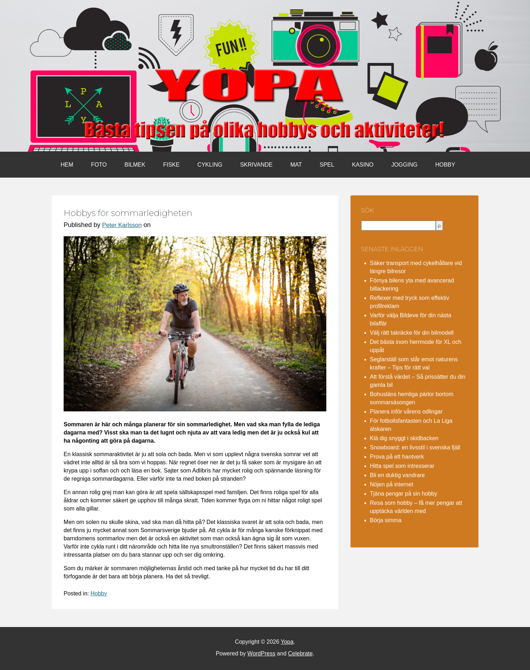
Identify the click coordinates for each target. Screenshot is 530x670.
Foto (99, 165)
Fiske (171, 165)
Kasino (362, 165)
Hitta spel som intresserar (402, 466)
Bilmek (134, 165)
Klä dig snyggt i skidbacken (404, 438)
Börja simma (386, 520)
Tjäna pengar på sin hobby (403, 494)
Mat (296, 165)
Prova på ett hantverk (397, 457)
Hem (67, 165)
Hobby (445, 165)
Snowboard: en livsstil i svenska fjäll (415, 447)
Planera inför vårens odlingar (406, 412)
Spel (327, 165)
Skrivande (256, 165)
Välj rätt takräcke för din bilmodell (412, 333)
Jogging (404, 165)
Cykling (209, 165)
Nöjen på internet (391, 484)
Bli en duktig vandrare (397, 475)
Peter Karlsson (122, 225)
